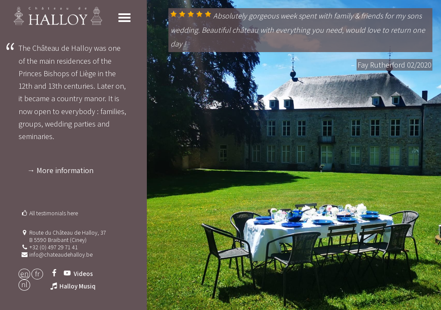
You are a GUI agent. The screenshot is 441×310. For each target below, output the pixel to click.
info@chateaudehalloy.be (61, 254)
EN (24, 274)
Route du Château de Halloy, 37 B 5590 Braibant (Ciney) (67, 236)
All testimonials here (53, 213)
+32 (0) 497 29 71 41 (53, 247)
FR (37, 274)
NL (24, 284)
